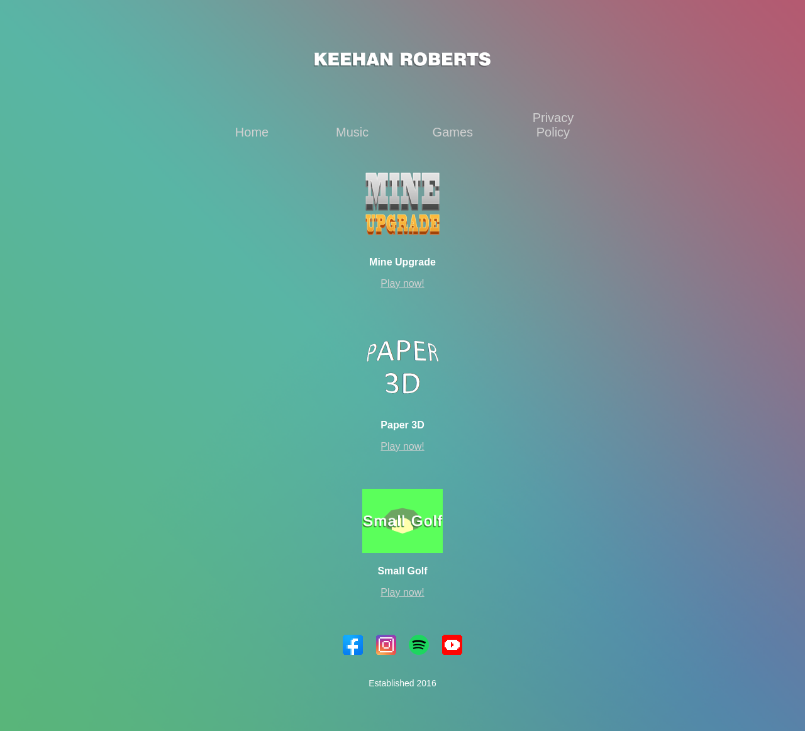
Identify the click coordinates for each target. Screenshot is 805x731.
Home (252, 132)
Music (352, 132)
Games (453, 132)
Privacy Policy (553, 125)
